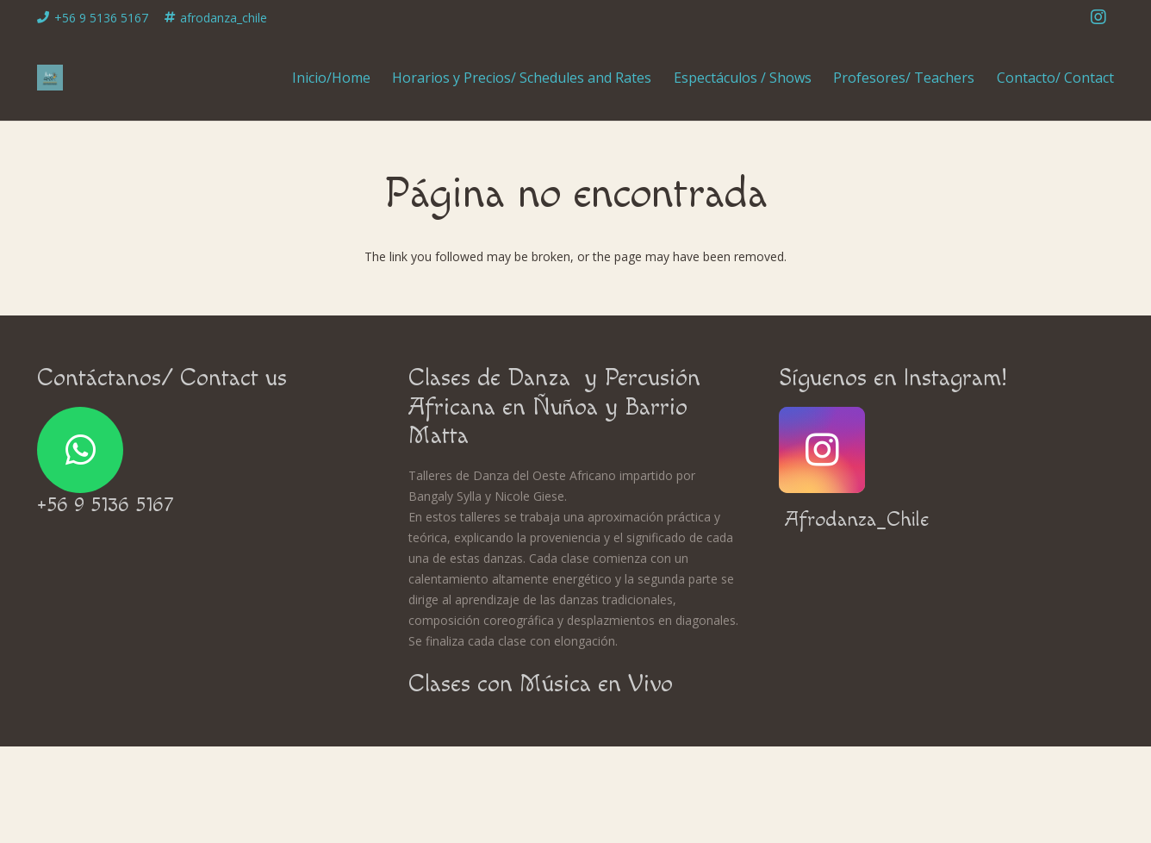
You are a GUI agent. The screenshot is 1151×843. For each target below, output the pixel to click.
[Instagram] (1098, 17)
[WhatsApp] (80, 450)
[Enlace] (50, 78)
